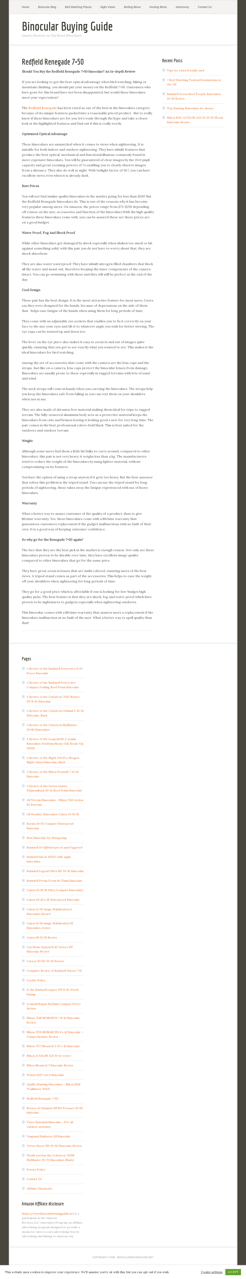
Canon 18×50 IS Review (42, 937)
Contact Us (34, 1179)
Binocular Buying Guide (67, 26)
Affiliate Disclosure (39, 1188)
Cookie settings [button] (211, 1272)
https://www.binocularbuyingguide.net (48, 1213)
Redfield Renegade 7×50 (42, 1098)
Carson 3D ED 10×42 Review (45, 961)
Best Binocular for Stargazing (47, 838)
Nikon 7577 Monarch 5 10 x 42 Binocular (53, 1046)
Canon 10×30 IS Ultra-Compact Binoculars (55, 890)
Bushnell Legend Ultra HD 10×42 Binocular (55, 871)
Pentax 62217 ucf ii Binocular (45, 1075)
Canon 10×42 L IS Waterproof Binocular (53, 899)
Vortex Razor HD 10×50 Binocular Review (54, 1146)
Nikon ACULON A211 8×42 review (49, 1056)
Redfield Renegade (42, 108)
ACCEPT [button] (233, 1272)
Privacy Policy (36, 1169)
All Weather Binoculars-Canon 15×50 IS (53, 814)
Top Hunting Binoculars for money (190, 108)
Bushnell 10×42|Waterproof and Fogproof (54, 847)
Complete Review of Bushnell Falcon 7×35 (54, 971)
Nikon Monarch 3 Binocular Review (50, 1065)
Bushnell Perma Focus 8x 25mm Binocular (54, 880)
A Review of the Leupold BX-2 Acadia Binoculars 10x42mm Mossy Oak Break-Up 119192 (55, 743)
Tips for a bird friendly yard (185, 70)
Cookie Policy (36, 980)
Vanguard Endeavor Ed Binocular (48, 1136)
